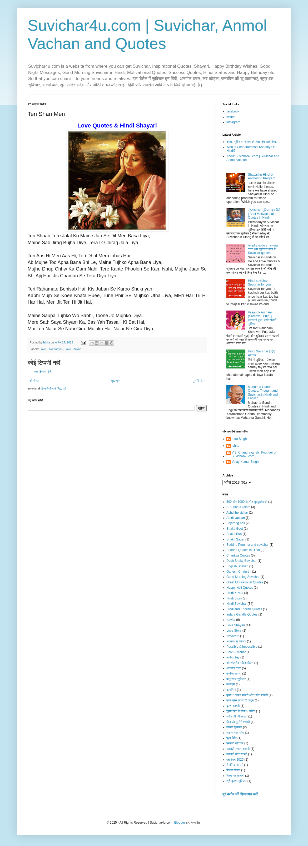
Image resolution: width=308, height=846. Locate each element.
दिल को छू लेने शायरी (238, 722)
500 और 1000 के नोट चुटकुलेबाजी (246, 502)
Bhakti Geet (234, 528)
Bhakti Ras (234, 534)
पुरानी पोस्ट (199, 381)
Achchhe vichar (237, 512)
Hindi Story (234, 598)
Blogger (179, 822)
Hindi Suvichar (236, 604)
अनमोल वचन (233, 668)
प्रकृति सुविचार (235, 743)
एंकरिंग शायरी (233, 673)
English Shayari (237, 566)
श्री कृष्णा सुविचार (236, 781)
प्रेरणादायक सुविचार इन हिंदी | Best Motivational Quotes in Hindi (264, 213)
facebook (232, 111)
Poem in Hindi (236, 641)
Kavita (230, 620)
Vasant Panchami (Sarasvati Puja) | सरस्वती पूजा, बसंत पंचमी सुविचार (262, 318)
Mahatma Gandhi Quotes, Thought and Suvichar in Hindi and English (263, 392)
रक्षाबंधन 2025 (235, 759)
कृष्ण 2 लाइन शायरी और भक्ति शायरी (247, 695)
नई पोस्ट (34, 381)
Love (43, 349)
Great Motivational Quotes (244, 582)
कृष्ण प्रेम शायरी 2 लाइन (240, 700)
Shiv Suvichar (236, 652)
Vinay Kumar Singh (245, 462)
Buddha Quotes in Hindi (243, 550)
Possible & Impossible (241, 646)
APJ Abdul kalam (238, 507)
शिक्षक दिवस (233, 770)
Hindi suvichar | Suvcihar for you (259, 282)
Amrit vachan (235, 518)
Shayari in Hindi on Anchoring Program (261, 176)
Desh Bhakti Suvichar (241, 561)
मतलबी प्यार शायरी (236, 754)
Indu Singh (239, 439)
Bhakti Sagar (235, 539)
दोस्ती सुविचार (234, 727)
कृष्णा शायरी (233, 706)
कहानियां (231, 690)
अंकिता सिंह (233, 657)
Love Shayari (73, 349)
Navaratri (232, 636)
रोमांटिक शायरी (234, 765)
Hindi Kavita (234, 593)
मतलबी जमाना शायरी (238, 749)
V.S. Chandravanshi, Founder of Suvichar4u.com (254, 454)
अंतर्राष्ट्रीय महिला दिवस (239, 663)
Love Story (233, 630)
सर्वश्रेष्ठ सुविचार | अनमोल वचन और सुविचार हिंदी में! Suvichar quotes (263, 249)
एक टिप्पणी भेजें (42, 371)
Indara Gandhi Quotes (241, 614)
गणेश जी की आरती (236, 716)
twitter (230, 117)
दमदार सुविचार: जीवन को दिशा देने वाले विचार (251, 142)
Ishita (235, 445)
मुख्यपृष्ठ (115, 381)
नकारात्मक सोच (235, 733)
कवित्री (230, 684)
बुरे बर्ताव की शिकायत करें (240, 794)
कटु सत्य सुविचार (236, 679)
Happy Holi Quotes (239, 587)
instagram (233, 122)
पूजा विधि (231, 738)
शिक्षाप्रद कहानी (235, 776)
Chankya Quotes (238, 555)
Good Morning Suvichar (243, 577)
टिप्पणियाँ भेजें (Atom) (53, 388)
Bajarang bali (235, 523)
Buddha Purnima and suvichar (247, 545)
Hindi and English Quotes (244, 609)
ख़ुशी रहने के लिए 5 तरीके (240, 711)
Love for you (55, 349)
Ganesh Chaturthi (238, 571)
